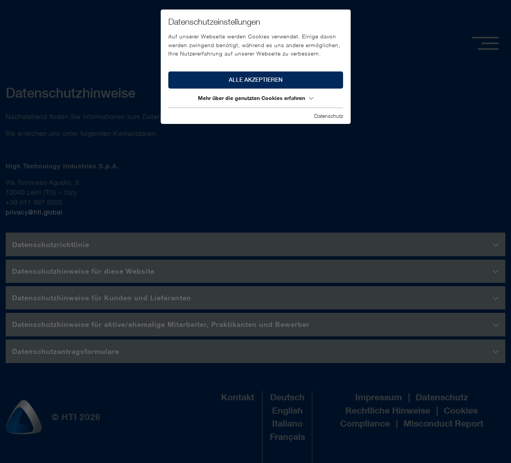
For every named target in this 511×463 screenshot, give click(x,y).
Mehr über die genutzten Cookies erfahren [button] (255, 98)
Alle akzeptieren (256, 79)
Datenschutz (328, 116)
